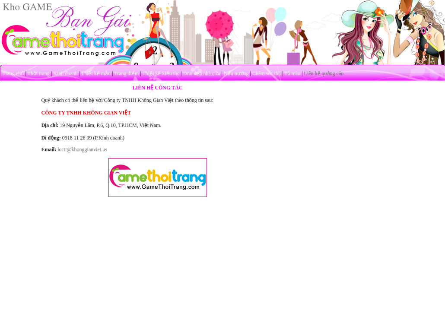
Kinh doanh (65, 73)
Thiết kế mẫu (96, 73)
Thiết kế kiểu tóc (160, 73)
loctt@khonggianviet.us (82, 149)
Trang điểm (126, 73)
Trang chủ (13, 73)
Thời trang (39, 73)
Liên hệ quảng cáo (324, 73)
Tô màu (292, 73)
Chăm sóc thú (266, 73)
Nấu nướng (236, 73)
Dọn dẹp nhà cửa (201, 73)
